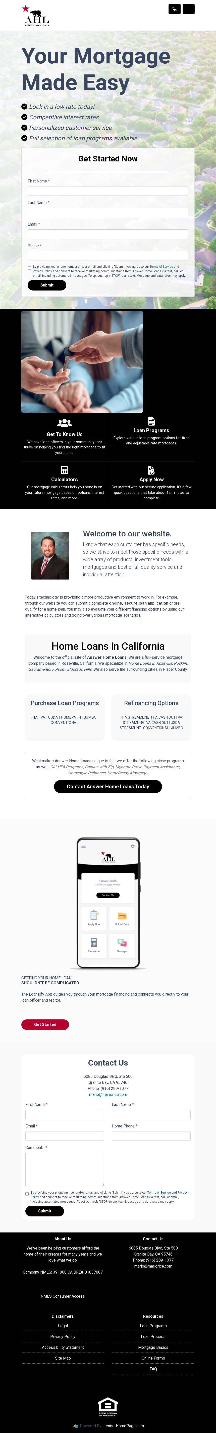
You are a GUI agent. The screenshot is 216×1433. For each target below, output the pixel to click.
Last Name (38, 202)
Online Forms (153, 1358)
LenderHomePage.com (123, 1425)
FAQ (153, 1369)
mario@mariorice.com (108, 1094)
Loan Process (153, 1336)
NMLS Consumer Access (63, 1296)
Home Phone (124, 1126)
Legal (63, 1325)
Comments (36, 1147)
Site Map (63, 1358)
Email (34, 224)
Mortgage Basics (153, 1347)
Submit (46, 285)
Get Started (45, 1024)
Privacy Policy (42, 271)
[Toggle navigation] (189, 9)
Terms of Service (161, 266)
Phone (35, 245)
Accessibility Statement (63, 1347)
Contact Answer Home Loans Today (108, 787)
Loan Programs (153, 1325)
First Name (39, 181)
